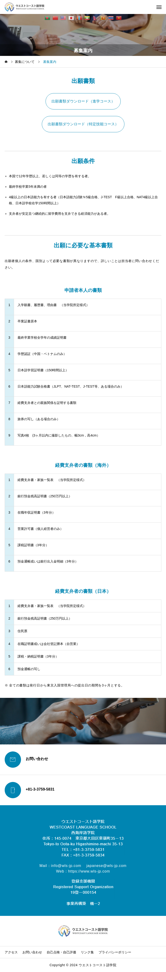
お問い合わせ (32, 952)
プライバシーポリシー (115, 952)
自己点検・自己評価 (61, 952)
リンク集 (87, 952)
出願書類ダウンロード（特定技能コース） (83, 124)
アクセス (11, 952)
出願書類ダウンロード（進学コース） (83, 101)
